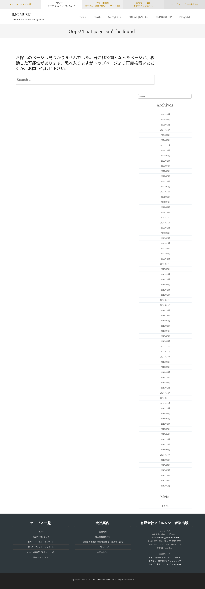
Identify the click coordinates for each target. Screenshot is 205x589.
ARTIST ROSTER (138, 17)
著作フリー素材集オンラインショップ (165, 561)
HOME (82, 17)
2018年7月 (165, 320)
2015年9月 (165, 459)
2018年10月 (165, 305)
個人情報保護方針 (102, 536)
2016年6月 (165, 423)
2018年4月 (165, 330)
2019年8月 (165, 274)
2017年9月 (165, 361)
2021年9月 (165, 196)
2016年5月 (165, 429)
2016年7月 (165, 418)
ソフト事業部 (102, 4)
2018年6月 (165, 325)
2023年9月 (165, 150)
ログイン (165, 505)
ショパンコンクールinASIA (184, 4)
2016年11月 (165, 398)
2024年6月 (165, 140)
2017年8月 (165, 367)
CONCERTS (114, 17)
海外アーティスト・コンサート (41, 547)
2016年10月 (165, 403)
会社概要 (103, 531)
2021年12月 (165, 191)
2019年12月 (165, 264)
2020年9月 (165, 227)
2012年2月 (165, 485)
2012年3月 (165, 480)
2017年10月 (165, 356)
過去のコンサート (40, 557)
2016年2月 (165, 444)
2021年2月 (165, 207)
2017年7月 (165, 372)
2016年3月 (165, 439)
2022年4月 (165, 181)
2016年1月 (165, 449)
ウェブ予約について (40, 536)
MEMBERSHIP (164, 17)
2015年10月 (165, 454)
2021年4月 (165, 202)
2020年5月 (165, 243)
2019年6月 (165, 284)
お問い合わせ (103, 552)
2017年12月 (165, 346)
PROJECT (184, 17)
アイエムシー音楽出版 (20, 4)
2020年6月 (165, 238)
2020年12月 (165, 217)
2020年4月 (165, 248)
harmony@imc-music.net (168, 537)
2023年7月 (165, 155)
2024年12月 (165, 129)
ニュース (40, 531)
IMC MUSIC (21, 14)
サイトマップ (103, 547)
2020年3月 (165, 253)
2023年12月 (165, 145)
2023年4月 (165, 165)
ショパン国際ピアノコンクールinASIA (165, 564)
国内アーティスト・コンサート (41, 541)
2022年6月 (165, 171)
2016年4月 (165, 434)
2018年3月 (165, 336)
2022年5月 (165, 176)
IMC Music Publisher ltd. (104, 579)
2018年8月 (165, 315)
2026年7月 (165, 114)
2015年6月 (165, 470)
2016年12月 (165, 392)
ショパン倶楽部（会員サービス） (40, 552)
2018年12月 (165, 300)
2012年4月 (165, 475)
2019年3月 (165, 294)
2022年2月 (165, 186)
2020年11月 (165, 222)
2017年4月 (165, 382)
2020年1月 (165, 258)
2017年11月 (165, 351)
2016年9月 (165, 408)
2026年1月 (165, 119)
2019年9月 (165, 269)
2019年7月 (165, 279)
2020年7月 (165, 233)
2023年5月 (165, 160)
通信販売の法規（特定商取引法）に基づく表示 (103, 541)
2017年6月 (165, 377)
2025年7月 (165, 124)
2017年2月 (165, 387)
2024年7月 (165, 135)
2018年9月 (165, 310)
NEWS (97, 17)
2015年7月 (165, 465)
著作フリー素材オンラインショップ (143, 4)
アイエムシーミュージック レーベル (165, 557)
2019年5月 (165, 289)
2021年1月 (165, 212)
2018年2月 (165, 341)
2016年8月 (165, 413)
